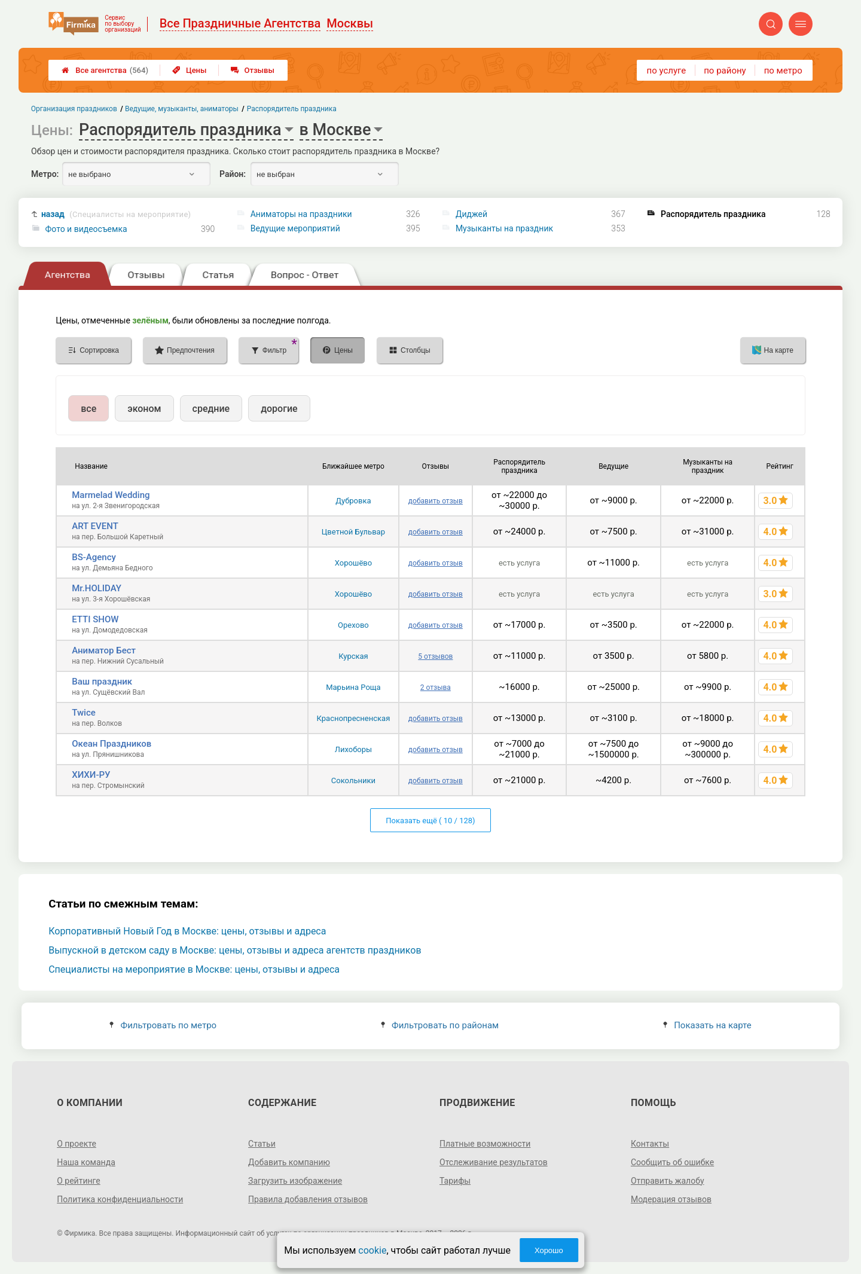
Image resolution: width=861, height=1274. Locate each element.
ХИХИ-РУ (91, 774)
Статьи (262, 1143)
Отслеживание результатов (493, 1162)
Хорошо (549, 1250)
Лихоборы (353, 749)
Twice (84, 712)
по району (725, 70)
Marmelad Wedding (110, 495)
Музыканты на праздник (504, 228)
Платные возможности (484, 1143)
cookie (372, 1250)
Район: (232, 174)
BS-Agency (94, 557)
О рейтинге (78, 1181)
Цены (189, 70)
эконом (144, 408)
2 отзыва (435, 687)
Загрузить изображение (295, 1181)
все (88, 408)
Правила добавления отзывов (308, 1199)
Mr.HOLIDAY (96, 588)
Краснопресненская (353, 718)
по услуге (666, 70)
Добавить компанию (289, 1162)
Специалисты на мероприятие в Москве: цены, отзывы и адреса (194, 969)
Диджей (471, 214)
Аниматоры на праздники (301, 214)
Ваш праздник (102, 681)
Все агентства (105, 70)
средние (211, 408)
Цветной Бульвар (353, 531)
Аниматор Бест (104, 650)
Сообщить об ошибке (672, 1162)
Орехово (353, 625)
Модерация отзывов (671, 1199)
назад (116, 214)
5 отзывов (435, 656)
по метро (783, 70)
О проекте (76, 1143)
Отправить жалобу (667, 1181)
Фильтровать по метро (162, 1025)
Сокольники (353, 780)
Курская (353, 656)
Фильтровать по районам (440, 1025)
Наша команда (86, 1162)
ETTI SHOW (95, 619)
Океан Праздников (111, 743)
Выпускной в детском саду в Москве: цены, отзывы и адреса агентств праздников (234, 950)
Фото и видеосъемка (86, 229)
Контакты (650, 1143)
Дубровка (353, 500)
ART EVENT (95, 526)
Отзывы (252, 70)
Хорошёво (353, 562)
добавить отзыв (435, 501)
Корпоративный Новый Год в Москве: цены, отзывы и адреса (187, 931)
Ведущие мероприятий (295, 228)
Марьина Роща (353, 687)
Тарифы (455, 1181)
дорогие (279, 408)
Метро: (45, 174)
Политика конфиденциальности (120, 1199)
